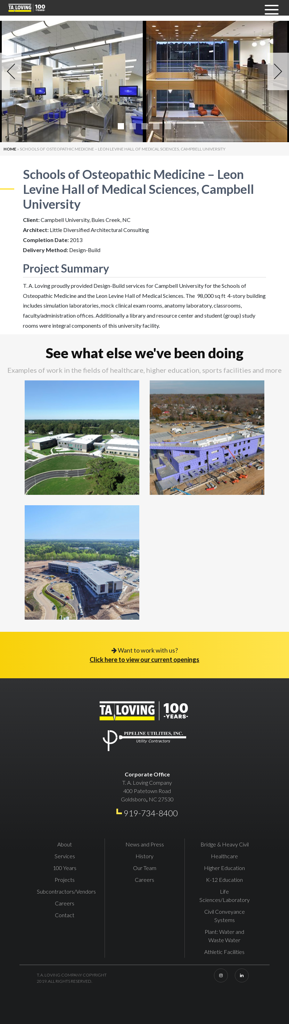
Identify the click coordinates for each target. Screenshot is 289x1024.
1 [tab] (121, 126)
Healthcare (224, 856)
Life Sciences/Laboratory (224, 895)
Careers (64, 903)
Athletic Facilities (224, 951)
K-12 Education (224, 879)
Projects (65, 879)
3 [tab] (144, 126)
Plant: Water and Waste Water (224, 935)
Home (9, 149)
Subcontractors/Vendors (66, 891)
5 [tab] (168, 126)
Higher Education (224, 867)
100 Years (64, 867)
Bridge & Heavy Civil (224, 844)
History (144, 856)
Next (278, 71)
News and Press (144, 844)
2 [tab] (133, 126)
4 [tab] (156, 126)
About (64, 844)
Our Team (144, 867)
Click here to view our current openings (144, 659)
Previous (11, 71)
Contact (64, 915)
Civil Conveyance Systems (224, 915)
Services (65, 856)
